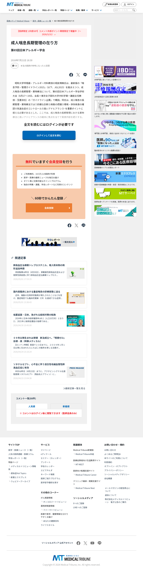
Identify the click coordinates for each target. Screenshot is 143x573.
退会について (111, 495)
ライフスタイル (47, 525)
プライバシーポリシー (114, 470)
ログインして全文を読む (49, 135)
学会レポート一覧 (49, 10)
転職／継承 (80, 10)
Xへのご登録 (78, 503)
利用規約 (108, 462)
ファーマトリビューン (53, 509)
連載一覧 (32, 10)
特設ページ (65, 10)
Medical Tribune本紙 (85, 454)
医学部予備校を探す (49, 482)
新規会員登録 (111, 4)
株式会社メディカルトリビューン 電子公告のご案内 (117, 500)
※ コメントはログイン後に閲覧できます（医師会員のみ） (49, 413)
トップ (11, 10)
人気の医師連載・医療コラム (21, 454)
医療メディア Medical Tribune (18, 21)
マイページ (46, 450)
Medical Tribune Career (86, 474)
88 (14, 65)
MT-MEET (80, 464)
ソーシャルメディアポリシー (117, 474)
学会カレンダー (47, 466)
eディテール (46, 454)
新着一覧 (21, 10)
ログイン (128, 4)
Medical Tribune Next (85, 488)
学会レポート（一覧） (18, 458)
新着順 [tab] (66, 406)
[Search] (124, 10)
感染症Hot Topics (18, 473)
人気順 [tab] (31, 406)
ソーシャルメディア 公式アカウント (57, 542)
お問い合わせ (110, 450)
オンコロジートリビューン (54, 501)
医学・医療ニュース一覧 (42, 21)
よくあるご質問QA (112, 454)
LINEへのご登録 (80, 507)
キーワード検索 (47, 474)
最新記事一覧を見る (74, 388)
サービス (95, 10)
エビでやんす (47, 470)
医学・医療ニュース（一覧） (21, 450)
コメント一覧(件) (26, 398)
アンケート (45, 462)
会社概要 (108, 478)
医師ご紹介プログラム (50, 478)
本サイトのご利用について (116, 458)
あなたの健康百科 (51, 521)
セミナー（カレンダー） (51, 458)
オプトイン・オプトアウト (116, 466)
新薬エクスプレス (18, 477)
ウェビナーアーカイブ (20, 481)
